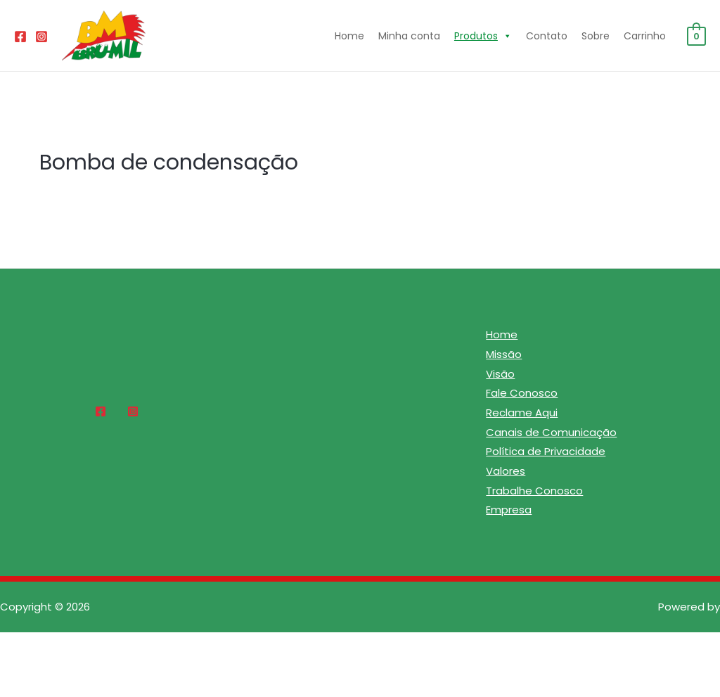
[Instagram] (41, 36)
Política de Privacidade (545, 452)
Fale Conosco (522, 393)
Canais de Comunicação (551, 432)
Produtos (483, 36)
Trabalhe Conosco (534, 491)
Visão (500, 373)
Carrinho (645, 36)
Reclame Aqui (522, 412)
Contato (546, 36)
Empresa (509, 511)
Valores (505, 471)
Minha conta (409, 36)
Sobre (595, 36)
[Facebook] (20, 36)
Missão (504, 354)
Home (349, 36)
